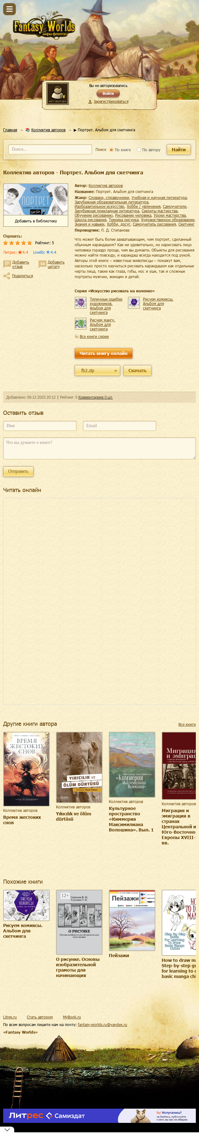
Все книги (187, 724)
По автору (148, 149)
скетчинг (186, 224)
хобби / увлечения (143, 206)
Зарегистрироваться (111, 101)
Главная (10, 130)
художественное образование (167, 219)
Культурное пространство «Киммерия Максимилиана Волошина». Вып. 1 (131, 819)
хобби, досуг (118, 224)
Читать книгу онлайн (103, 353)
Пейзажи (119, 955)
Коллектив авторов (48, 130)
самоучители (174, 206)
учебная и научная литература (159, 197)
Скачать (137, 370)
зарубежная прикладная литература (107, 211)
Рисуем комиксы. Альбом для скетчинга (158, 303)
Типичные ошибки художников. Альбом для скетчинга (106, 305)
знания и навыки (89, 224)
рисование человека (133, 215)
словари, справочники (109, 197)
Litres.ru (10, 1017)
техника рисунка (124, 219)
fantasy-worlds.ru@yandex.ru (102, 1024)
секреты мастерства (159, 211)
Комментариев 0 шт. (95, 397)
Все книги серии (94, 336)
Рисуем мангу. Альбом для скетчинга (102, 324)
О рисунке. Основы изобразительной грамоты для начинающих (78, 967)
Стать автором (40, 1017)
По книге (120, 149)
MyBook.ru (72, 1017)
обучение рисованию (94, 215)
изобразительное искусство (99, 206)
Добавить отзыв (20, 264)
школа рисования (90, 219)
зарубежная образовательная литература (111, 202)
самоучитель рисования (154, 224)
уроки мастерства (170, 215)
